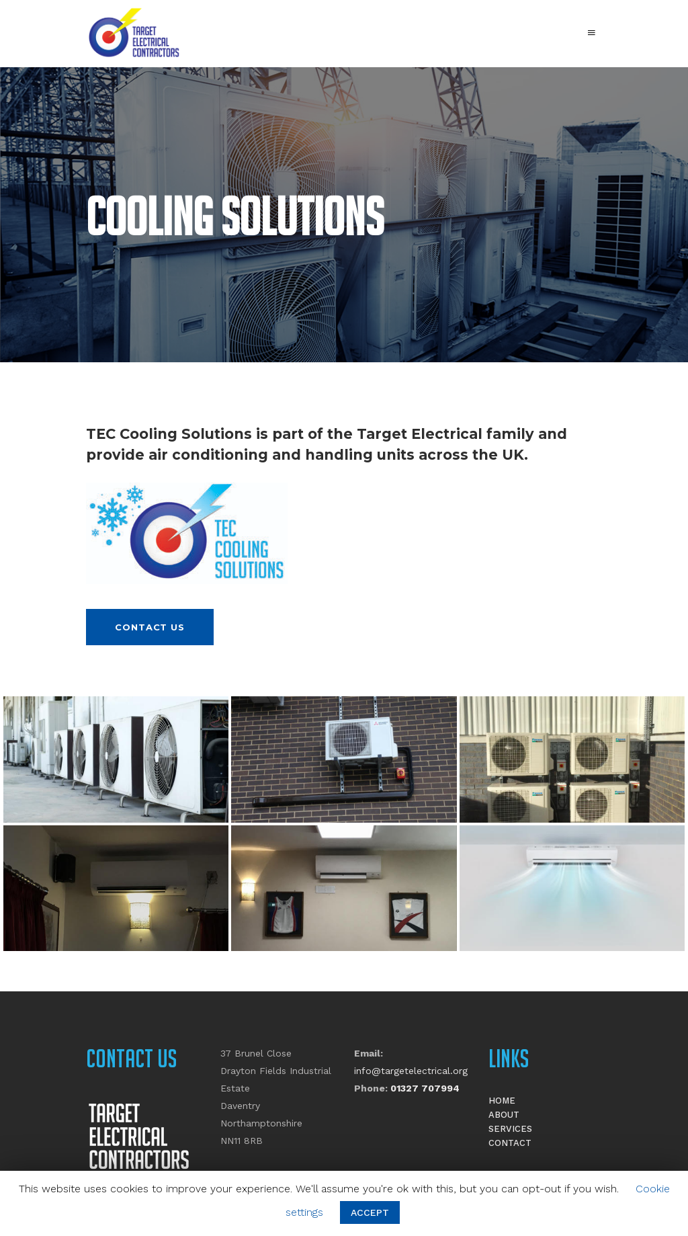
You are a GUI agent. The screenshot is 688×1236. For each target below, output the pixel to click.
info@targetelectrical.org (411, 1070)
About (503, 1115)
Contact (509, 1143)
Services (510, 1129)
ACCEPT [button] (370, 1212)
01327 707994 (425, 1088)
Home (501, 1101)
